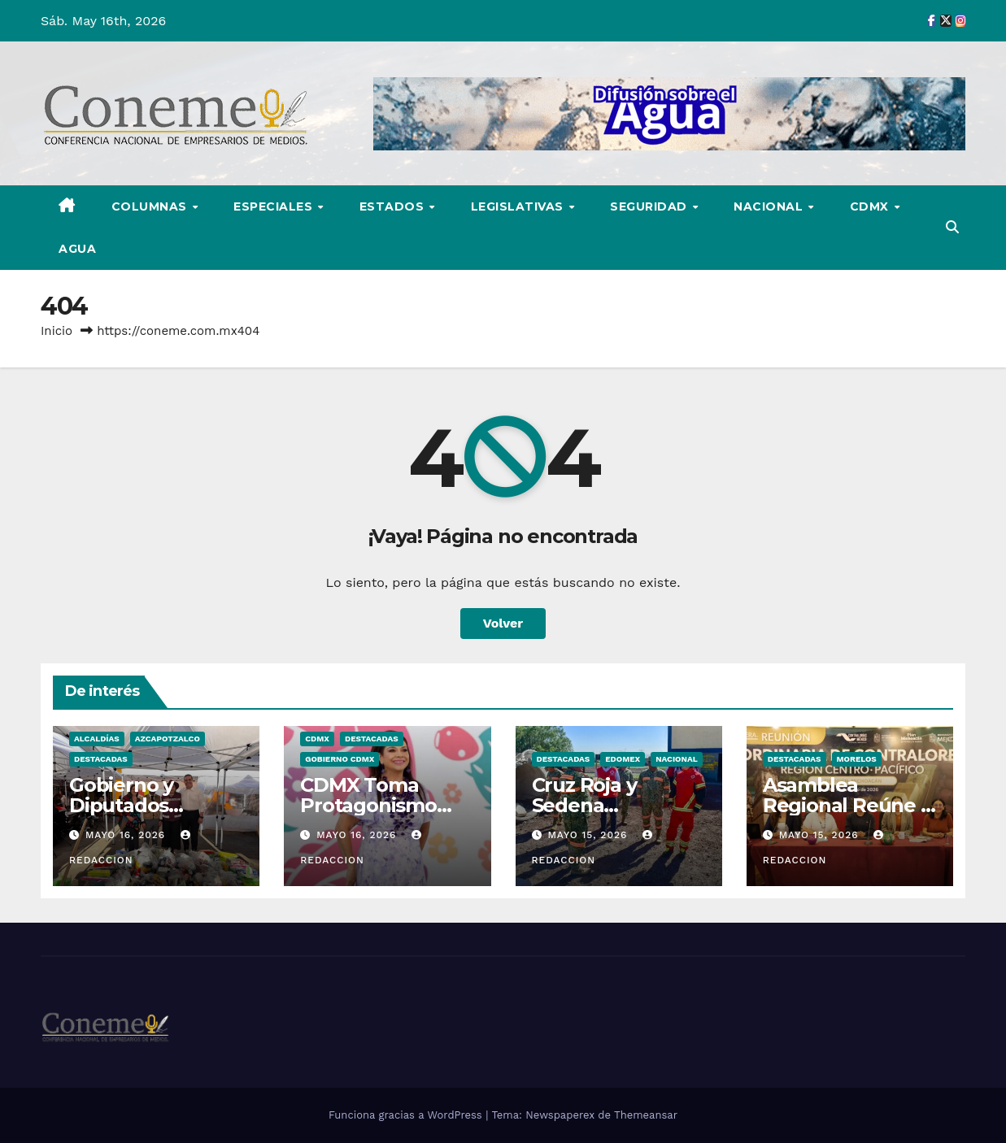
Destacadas (101, 758)
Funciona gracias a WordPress (407, 1115)
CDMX (871, 206)
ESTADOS (393, 206)
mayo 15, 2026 (589, 835)
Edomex (622, 758)
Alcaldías (97, 738)
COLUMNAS (151, 206)
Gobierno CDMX (339, 758)
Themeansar (645, 1115)
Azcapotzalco (167, 738)
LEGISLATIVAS (519, 206)
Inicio (56, 331)
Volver (503, 623)
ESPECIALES (274, 206)
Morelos (857, 758)
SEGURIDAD (650, 206)
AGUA (77, 248)
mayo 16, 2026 (127, 835)
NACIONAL (770, 206)
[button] (952, 227)
